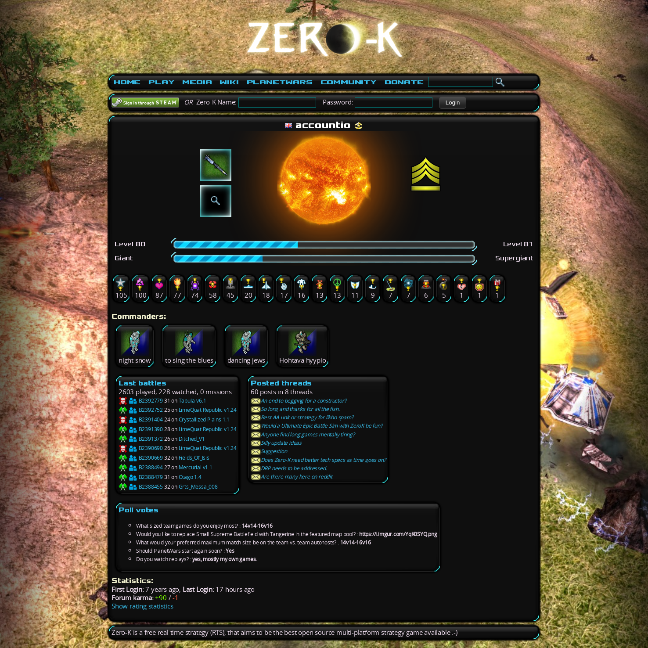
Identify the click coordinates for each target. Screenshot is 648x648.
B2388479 (141, 477)
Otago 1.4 (190, 477)
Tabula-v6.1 (192, 400)
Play (161, 82)
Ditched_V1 (192, 439)
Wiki (229, 82)
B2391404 (141, 419)
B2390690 (141, 448)
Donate (404, 82)
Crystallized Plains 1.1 (204, 419)
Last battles (142, 383)
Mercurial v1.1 (195, 467)
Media (197, 82)
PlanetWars (280, 82)
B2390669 (141, 457)
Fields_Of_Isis (194, 457)
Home (127, 82)
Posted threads (281, 383)
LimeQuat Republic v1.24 (208, 410)
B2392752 (141, 410)
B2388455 (141, 486)
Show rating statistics (142, 606)
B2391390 (141, 429)
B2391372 (141, 439)
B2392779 (141, 400)
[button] (452, 103)
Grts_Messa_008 (198, 486)
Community (348, 82)
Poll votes (138, 510)
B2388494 (141, 467)
